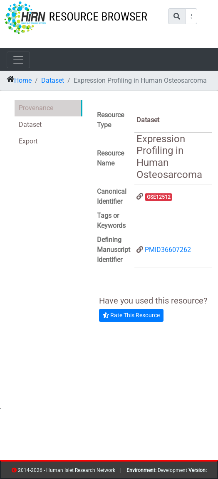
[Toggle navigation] (18, 60)
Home (23, 80)
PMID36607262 (168, 250)
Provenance (36, 108)
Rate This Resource (131, 315)
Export (28, 141)
